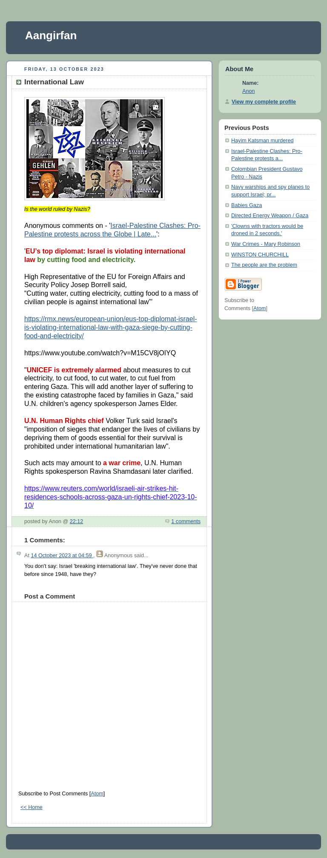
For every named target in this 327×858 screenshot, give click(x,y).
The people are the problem (264, 265)
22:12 (76, 521)
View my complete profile (264, 102)
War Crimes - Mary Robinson (265, 244)
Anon (248, 91)
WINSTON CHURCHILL (260, 255)
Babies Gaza (246, 205)
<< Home (31, 807)
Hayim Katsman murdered (262, 141)
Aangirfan (51, 35)
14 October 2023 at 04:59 (62, 556)
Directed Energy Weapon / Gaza (269, 216)
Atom (97, 794)
